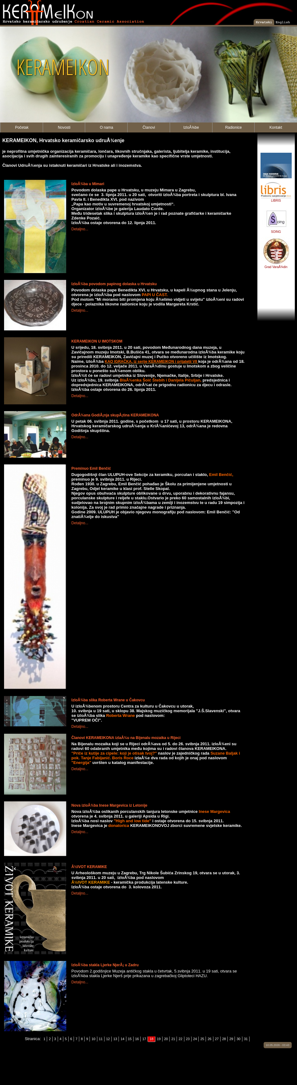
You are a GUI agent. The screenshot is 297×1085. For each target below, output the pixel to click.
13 (115, 1039)
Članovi (149, 127)
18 (151, 1039)
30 (238, 1039)
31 (246, 1039)
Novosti (64, 127)
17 (144, 1039)
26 (209, 1039)
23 (188, 1039)
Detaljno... (79, 229)
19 (159, 1039)
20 (166, 1039)
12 (108, 1039)
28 (224, 1039)
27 (217, 1039)
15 (130, 1039)
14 (122, 1039)
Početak (21, 127)
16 (137, 1039)
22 (180, 1039)
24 (195, 1039)
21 (173, 1039)
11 (101, 1039)
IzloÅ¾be (191, 127)
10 (93, 1039)
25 (202, 1039)
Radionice (233, 127)
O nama (106, 127)
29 (231, 1039)
